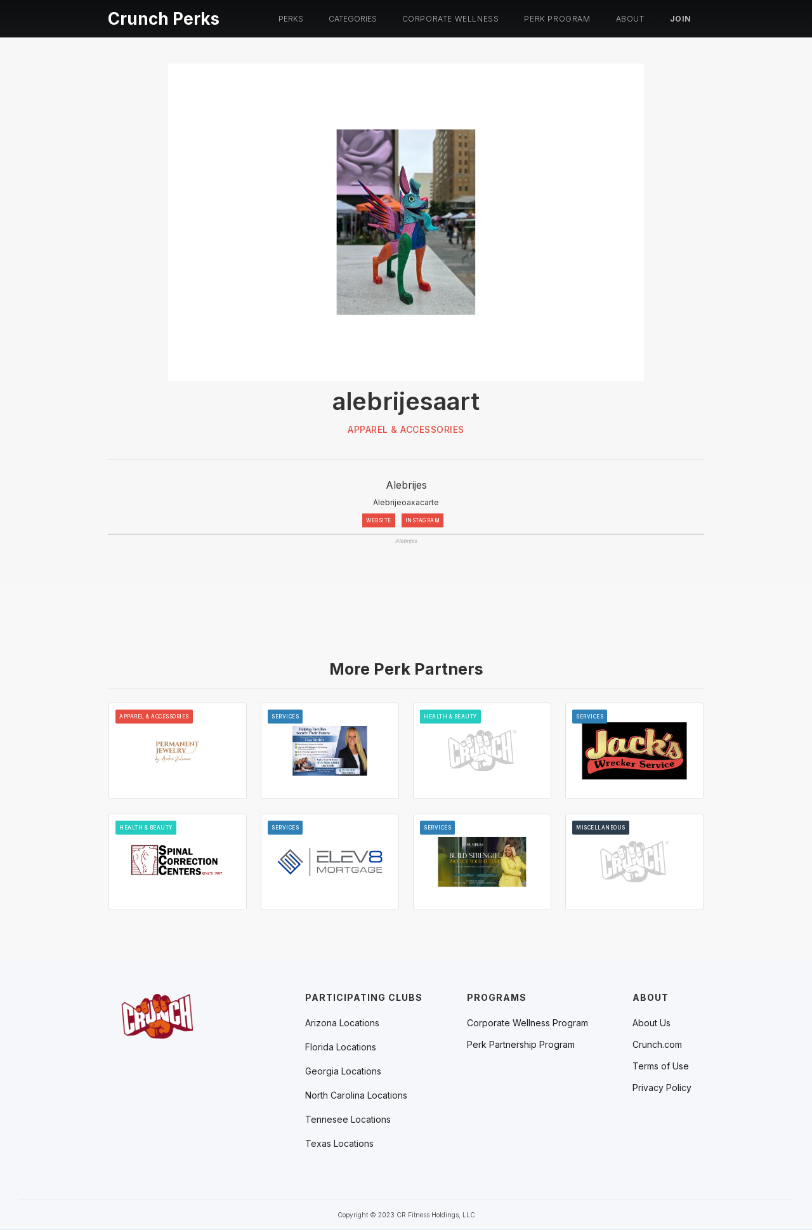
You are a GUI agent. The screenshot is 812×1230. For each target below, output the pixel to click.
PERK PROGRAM (557, 18)
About (630, 18)
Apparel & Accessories (406, 429)
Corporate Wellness (450, 18)
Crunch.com (657, 1045)
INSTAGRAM (422, 520)
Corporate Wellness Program (527, 1023)
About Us (651, 1023)
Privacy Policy (661, 1088)
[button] (291, 19)
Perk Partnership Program (521, 1045)
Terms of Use (660, 1066)
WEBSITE (378, 520)
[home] (163, 16)
